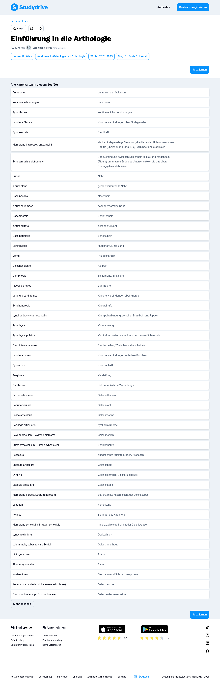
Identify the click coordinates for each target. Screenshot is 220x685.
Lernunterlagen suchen (22, 635)
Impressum (62, 676)
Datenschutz (45, 676)
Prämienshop (17, 640)
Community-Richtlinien (22, 645)
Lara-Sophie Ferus (42, 47)
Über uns (77, 676)
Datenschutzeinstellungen (99, 676)
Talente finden (49, 635)
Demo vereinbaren (51, 645)
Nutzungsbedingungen (22, 676)
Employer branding (52, 640)
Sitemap (122, 676)
